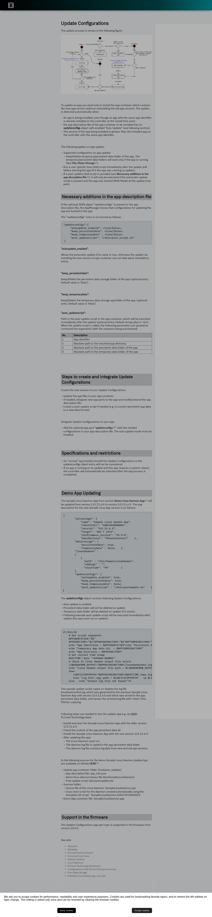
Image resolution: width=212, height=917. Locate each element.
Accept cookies (198, 909)
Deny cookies (182, 909)
